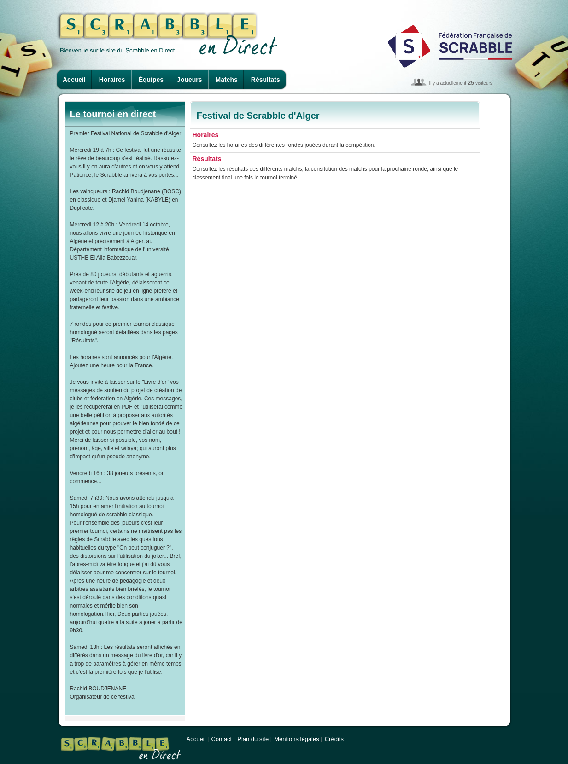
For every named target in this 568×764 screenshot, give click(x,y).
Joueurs (189, 79)
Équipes (151, 79)
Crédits (334, 738)
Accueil (74, 79)
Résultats (265, 79)
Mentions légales (296, 738)
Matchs (227, 79)
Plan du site (253, 738)
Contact (221, 738)
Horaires (112, 79)
